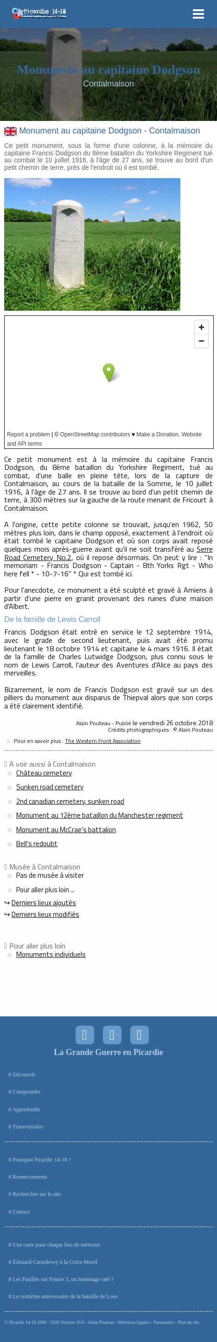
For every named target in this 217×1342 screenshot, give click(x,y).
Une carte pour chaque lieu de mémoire (56, 1245)
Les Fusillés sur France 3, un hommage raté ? (63, 1279)
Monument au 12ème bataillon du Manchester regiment (99, 815)
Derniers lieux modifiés (45, 914)
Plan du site (188, 1322)
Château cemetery (44, 773)
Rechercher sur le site (37, 1194)
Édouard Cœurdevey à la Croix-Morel (55, 1262)
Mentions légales (133, 1322)
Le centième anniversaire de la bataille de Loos (65, 1296)
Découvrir (24, 1074)
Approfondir (26, 1109)
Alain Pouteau (101, 1322)
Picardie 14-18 (22, 1322)
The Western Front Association (102, 740)
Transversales (28, 1126)
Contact (21, 1211)
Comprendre (26, 1091)
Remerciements (30, 1177)
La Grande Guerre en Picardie (108, 1052)
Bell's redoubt (36, 843)
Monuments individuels (51, 954)
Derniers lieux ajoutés (44, 902)
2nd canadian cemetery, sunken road (70, 801)
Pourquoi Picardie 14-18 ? (42, 1159)
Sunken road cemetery (49, 786)
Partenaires (163, 1322)
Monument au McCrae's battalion (66, 829)
